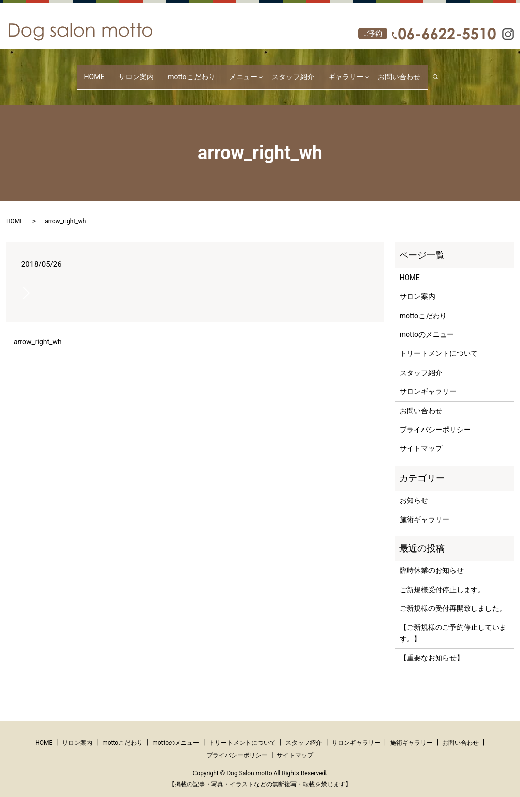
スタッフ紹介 (286, 72)
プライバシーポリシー (435, 420)
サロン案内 (142, 72)
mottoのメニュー (427, 325)
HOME (108, 72)
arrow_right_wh (38, 332)
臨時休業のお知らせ (432, 561)
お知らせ (414, 490)
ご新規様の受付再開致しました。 (453, 599)
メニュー (236, 72)
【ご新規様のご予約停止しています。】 (453, 623)
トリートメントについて (439, 344)
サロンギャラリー (428, 382)
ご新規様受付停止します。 (442, 579)
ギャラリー (332, 72)
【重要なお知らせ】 (432, 648)
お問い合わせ (385, 72)
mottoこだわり (191, 72)
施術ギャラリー (424, 509)
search (424, 72)
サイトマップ (421, 439)
